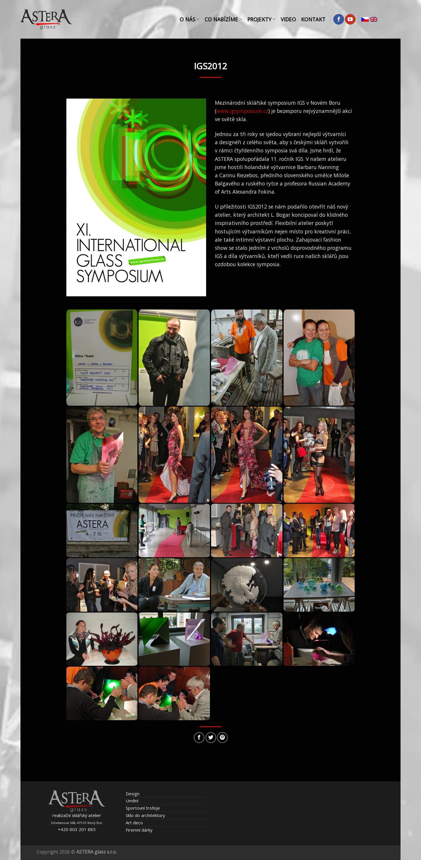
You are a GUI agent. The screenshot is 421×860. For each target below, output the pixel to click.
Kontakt (313, 19)
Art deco (134, 822)
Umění (132, 801)
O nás (189, 19)
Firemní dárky (139, 830)
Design (132, 794)
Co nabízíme (223, 19)
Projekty (261, 19)
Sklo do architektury (145, 815)
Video (288, 19)
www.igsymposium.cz (242, 110)
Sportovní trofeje (143, 808)
